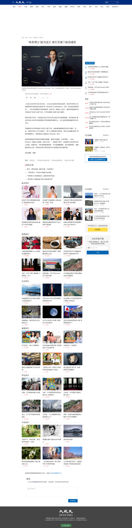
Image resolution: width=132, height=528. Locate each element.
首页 (14, 6)
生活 (102, 6)
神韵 (107, 6)
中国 (25, 6)
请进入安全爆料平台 (97, 159)
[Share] (23, 204)
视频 (66, 6)
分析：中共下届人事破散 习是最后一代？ (99, 82)
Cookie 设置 (66, 525)
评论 (43, 6)
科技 (84, 6)
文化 (96, 6)
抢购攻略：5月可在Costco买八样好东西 (99, 87)
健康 (60, 6)
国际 (37, 6)
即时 (20, 6)
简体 (30, 2)
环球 (30, 37)
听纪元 (72, 6)
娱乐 (90, 6)
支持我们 (97, 229)
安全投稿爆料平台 (56, 473)
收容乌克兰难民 (69, 160)
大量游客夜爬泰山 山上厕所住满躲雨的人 (99, 67)
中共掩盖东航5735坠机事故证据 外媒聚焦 (99, 92)
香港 (54, 6)
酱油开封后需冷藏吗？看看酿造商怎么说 (98, 72)
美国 (31, 6)
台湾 (48, 6)
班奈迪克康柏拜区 (57, 160)
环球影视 (35, 37)
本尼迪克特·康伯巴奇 (43, 160)
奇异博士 (32, 160)
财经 (79, 6)
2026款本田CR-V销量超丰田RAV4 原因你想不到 (98, 77)
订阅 (97, 252)
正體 (27, 2)
